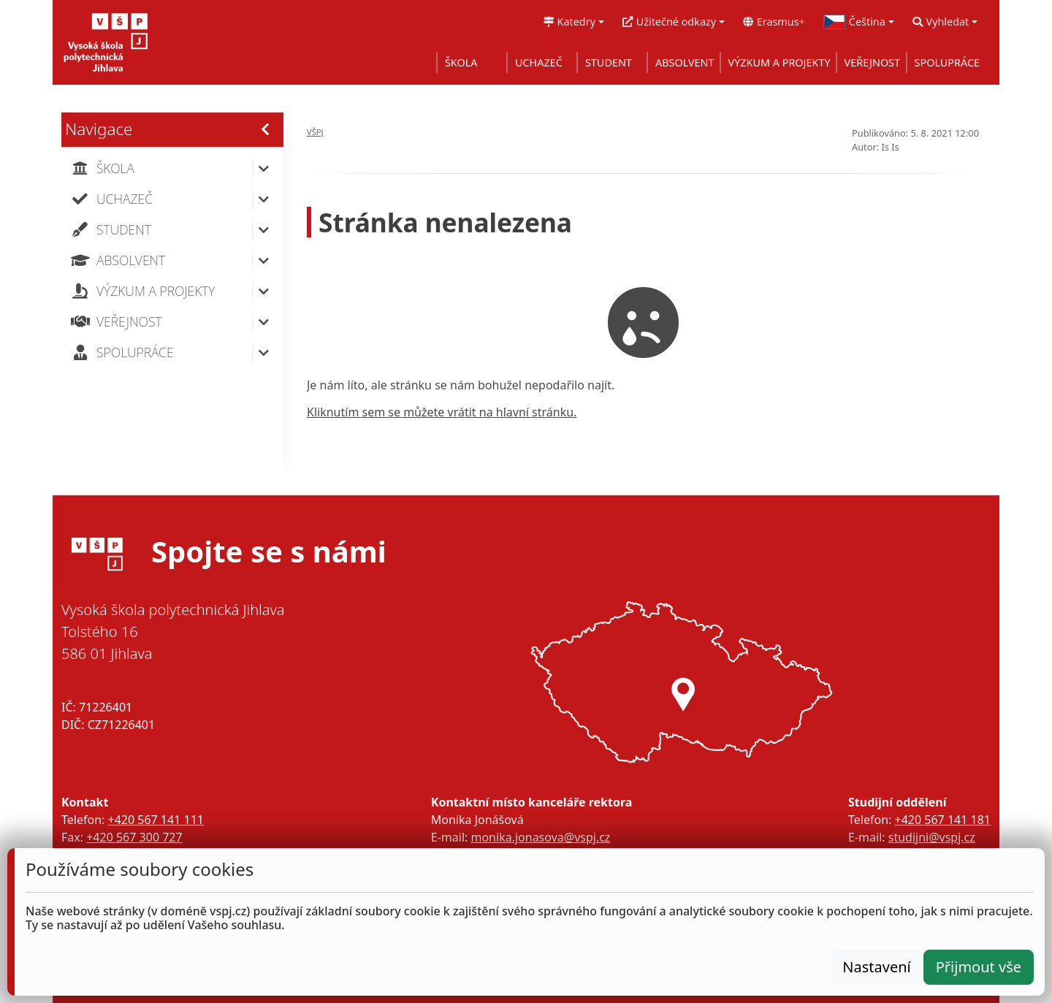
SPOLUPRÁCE (947, 62)
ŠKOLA (461, 62)
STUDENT (608, 62)
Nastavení (876, 967)
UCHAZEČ (539, 62)
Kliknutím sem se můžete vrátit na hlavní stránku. (441, 412)
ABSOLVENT (684, 62)
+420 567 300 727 (134, 837)
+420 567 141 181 (943, 820)
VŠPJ (315, 131)
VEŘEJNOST (872, 62)
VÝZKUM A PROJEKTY (779, 62)
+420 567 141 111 (155, 820)
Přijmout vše (978, 967)
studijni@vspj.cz (931, 837)
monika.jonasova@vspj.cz (540, 837)
